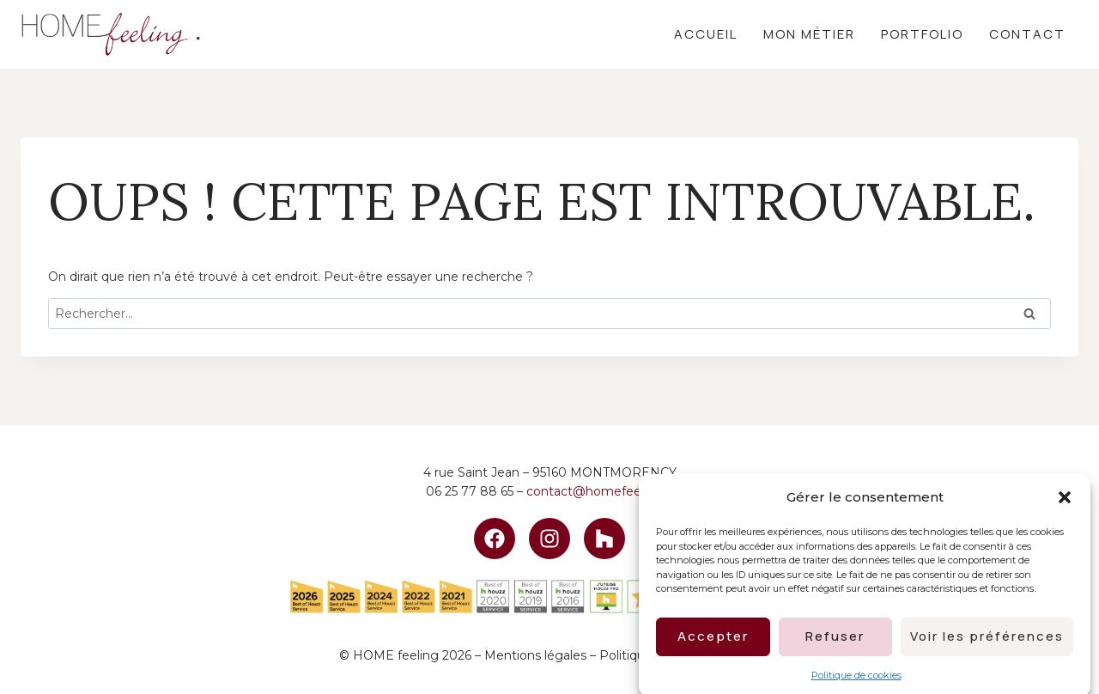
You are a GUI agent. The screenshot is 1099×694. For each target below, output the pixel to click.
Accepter (713, 644)
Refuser (835, 644)
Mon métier (809, 34)
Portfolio (922, 34)
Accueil (706, 34)
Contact (1027, 34)
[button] (1064, 505)
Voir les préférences (987, 644)
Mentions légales (535, 655)
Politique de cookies (856, 682)
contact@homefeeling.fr (600, 491)
